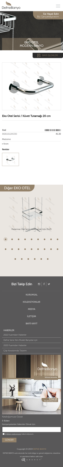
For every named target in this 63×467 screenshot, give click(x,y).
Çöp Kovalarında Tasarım (15, 351)
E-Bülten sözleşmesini (13, 434)
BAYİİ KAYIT (31, 323)
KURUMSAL (31, 295)
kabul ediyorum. (18, 434)
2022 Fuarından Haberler (14, 335)
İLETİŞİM (31, 316)
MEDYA (31, 309)
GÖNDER (9, 440)
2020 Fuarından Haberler (15, 345)
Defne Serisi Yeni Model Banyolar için (20, 340)
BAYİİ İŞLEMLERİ (50, 55)
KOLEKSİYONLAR (31, 302)
